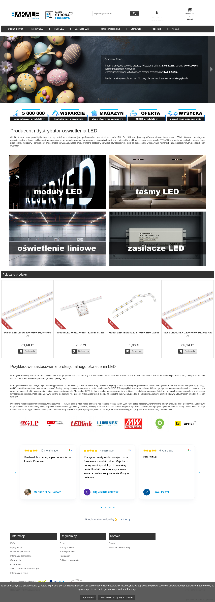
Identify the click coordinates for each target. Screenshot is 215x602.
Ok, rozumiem (88, 597)
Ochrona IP (15, 564)
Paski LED (59, 29)
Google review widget (98, 519)
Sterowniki (136, 29)
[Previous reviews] (16, 473)
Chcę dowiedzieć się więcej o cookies (116, 597)
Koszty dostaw (67, 547)
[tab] (102, 508)
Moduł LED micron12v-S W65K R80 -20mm (134, 332)
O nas (63, 543)
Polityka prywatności (69, 560)
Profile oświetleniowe (110, 29)
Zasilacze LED (82, 29)
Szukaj (134, 13)
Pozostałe (156, 29)
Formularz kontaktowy (119, 547)
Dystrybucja (16, 547)
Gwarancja (15, 560)
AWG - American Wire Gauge (24, 568)
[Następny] (211, 69)
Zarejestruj (156, 20)
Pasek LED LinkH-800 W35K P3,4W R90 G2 (27, 334)
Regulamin (65, 556)
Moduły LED (37, 29)
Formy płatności (67, 551)
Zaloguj (157, 17)
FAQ (12, 543)
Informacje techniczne (21, 556)
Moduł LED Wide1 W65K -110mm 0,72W (80, 332)
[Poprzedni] (3, 69)
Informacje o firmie (19, 573)
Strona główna (15, 29)
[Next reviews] (199, 473)
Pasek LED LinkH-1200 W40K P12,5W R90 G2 (187, 334)
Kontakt (175, 29)
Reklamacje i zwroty (20, 551)
